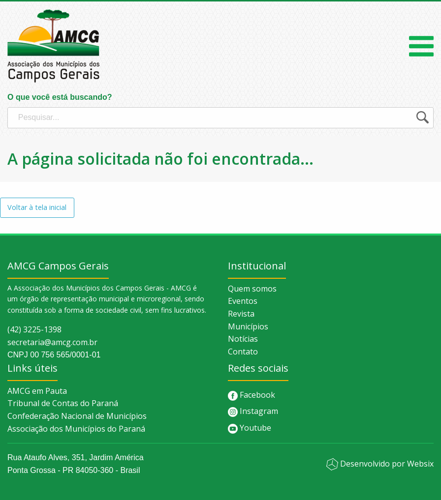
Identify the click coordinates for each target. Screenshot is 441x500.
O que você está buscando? (220, 110)
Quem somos (252, 288)
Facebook (251, 394)
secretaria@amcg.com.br (52, 342)
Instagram (253, 411)
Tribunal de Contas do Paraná (62, 403)
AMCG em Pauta (37, 390)
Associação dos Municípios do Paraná (76, 428)
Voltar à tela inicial (36, 207)
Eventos (242, 300)
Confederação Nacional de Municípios (77, 416)
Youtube (249, 427)
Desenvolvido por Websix (380, 463)
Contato (243, 351)
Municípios (248, 326)
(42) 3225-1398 (34, 329)
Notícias (243, 338)
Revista (241, 313)
